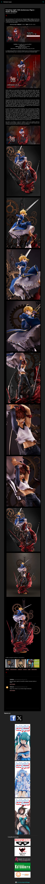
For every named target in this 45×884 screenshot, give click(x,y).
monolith (20, 669)
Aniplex (7, 669)
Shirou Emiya (34, 669)
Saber (29, 669)
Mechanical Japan (7, 1)
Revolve (25, 669)
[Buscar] (43, 1)
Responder (12, 684)
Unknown (12, 686)
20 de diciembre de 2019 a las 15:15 (20, 679)
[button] (6, 15)
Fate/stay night (13, 669)
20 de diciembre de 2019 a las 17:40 (21, 686)
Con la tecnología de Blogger (22, 882)
